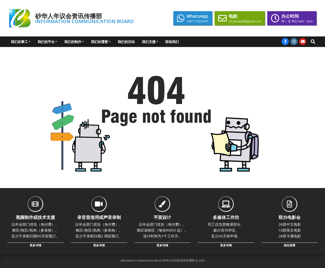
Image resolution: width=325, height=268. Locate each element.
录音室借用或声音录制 (99, 217)
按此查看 (289, 245)
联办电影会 (289, 217)
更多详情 (35, 245)
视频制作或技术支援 (35, 217)
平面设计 (162, 217)
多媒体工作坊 (226, 217)
